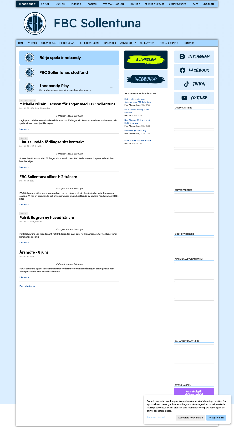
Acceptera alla (216, 417)
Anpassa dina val (156, 417)
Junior (61, 4)
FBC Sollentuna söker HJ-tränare (48, 176)
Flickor (77, 4)
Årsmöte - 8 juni (33, 252)
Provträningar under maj (135, 130)
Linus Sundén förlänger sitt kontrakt (51, 142)
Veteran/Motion (114, 4)
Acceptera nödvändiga (190, 417)
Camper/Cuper (178, 4)
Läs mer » (24, 129)
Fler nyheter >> (27, 286)
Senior (46, 4)
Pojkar (93, 4)
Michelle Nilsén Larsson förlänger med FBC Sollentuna (67, 104)
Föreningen (27, 4)
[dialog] (187, 409)
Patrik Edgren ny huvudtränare (46, 217)
